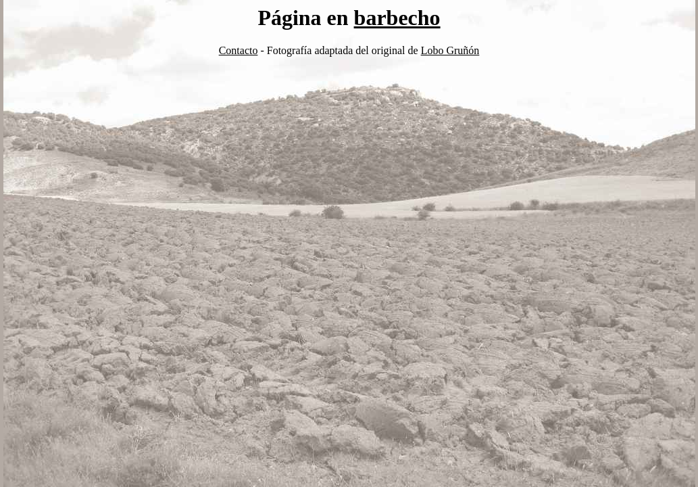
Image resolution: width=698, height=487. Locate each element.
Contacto (238, 50)
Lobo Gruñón (450, 50)
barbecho (397, 17)
